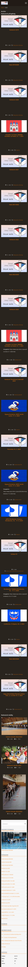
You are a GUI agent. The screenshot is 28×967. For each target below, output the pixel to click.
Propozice (18, 150)
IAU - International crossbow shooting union (11, 934)
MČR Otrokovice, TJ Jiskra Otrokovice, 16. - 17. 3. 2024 (14, 519)
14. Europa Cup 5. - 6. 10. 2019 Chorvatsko (10, 896)
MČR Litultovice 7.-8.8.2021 (7, 874)
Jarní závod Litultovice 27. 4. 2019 (8, 909)
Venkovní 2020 (14, 99)
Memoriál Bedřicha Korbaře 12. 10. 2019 (10, 893)
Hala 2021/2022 (14, 204)
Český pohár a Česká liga (18, 45)
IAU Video (3, 947)
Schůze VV (14, 554)
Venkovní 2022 (14, 239)
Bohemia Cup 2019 (5, 902)
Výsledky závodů (18, 359)
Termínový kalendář (18, 394)
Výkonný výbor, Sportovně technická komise (14, 571)
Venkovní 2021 (14, 169)
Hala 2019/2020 (14, 65)
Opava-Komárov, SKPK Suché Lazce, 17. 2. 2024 (14, 415)
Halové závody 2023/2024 (14, 811)
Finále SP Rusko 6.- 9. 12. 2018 (7, 915)
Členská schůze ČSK (18, 464)
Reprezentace (4, 918)
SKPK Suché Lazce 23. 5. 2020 (7, 887)
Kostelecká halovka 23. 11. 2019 (8, 890)
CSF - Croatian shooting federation (9, 937)
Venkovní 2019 (14, 30)
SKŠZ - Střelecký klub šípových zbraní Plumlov (11, 940)
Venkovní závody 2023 (14, 765)
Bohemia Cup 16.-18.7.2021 (7, 877)
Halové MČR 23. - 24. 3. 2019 (7, 912)
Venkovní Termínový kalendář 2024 (14, 380)
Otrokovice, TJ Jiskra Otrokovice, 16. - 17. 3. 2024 (14, 589)
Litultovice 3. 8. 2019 (5, 899)
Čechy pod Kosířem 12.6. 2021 (8, 881)
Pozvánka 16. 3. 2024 (14, 449)
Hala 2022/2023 (14, 274)
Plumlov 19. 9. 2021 (5, 871)
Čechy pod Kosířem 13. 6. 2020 (8, 884)
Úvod (2, 7)
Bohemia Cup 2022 (5, 868)
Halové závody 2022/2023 (14, 737)
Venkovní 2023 (14, 309)
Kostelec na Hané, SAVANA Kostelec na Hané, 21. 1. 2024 (14, 135)
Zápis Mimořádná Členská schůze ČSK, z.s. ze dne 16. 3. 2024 (14, 694)
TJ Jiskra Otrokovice (5, 943)
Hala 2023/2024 (14, 659)
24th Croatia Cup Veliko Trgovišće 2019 (10, 906)
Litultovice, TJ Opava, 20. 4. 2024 (14, 624)
